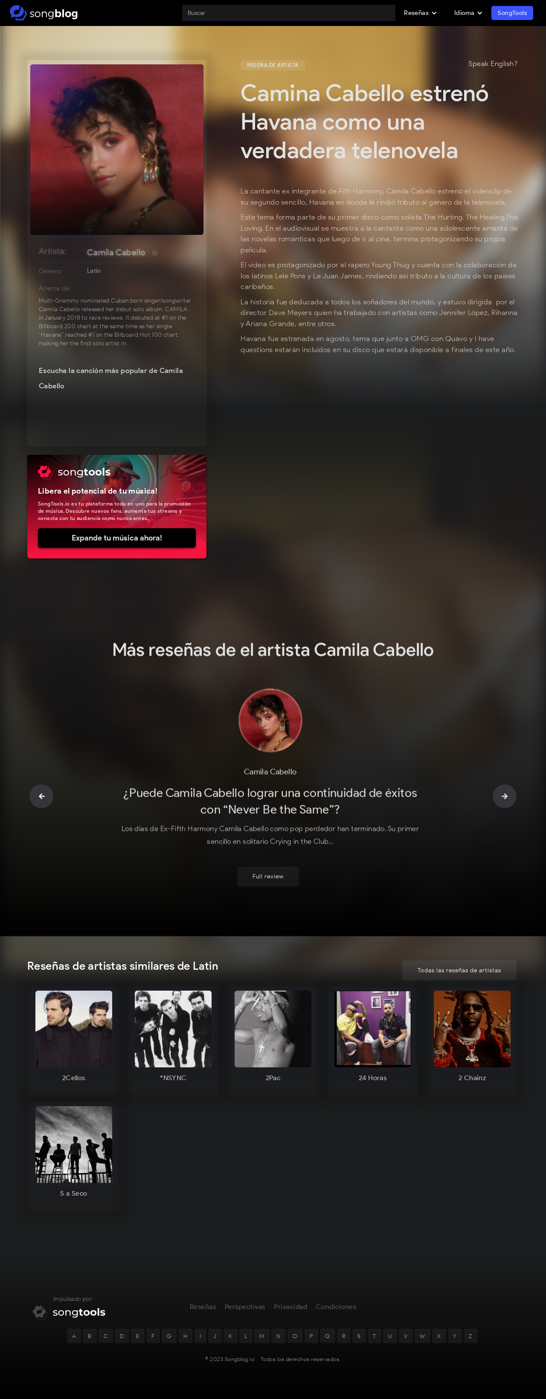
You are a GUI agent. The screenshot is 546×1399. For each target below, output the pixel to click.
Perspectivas (245, 1308)
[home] (44, 12)
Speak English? (492, 64)
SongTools (512, 13)
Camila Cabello (116, 252)
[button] (420, 13)
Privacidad (290, 1308)
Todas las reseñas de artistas (459, 970)
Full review (268, 878)
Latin (94, 271)
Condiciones (336, 1308)
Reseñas (203, 1308)
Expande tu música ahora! (117, 538)
